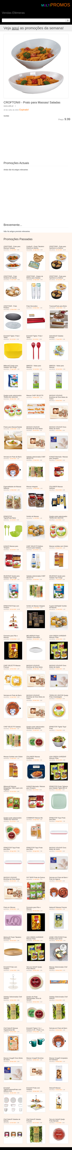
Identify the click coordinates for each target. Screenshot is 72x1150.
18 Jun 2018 (59, 490)
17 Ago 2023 (59, 339)
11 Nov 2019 (13, 970)
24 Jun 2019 (13, 791)
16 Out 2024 (59, 369)
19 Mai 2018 (13, 490)
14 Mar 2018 (59, 307)
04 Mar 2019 (36, 669)
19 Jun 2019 (59, 760)
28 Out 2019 (13, 940)
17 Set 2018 (59, 579)
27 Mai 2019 (59, 730)
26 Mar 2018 (59, 400)
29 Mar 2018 (36, 397)
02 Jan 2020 (59, 1000)
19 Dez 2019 (13, 1000)
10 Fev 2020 (13, 1031)
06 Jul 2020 (13, 339)
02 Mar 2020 (59, 1030)
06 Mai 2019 (13, 728)
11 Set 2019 (36, 879)
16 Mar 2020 (59, 1089)
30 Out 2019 (36, 940)
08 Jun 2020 (36, 1122)
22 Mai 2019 (36, 730)
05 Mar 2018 (13, 399)
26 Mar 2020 (13, 1092)
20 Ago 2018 (59, 548)
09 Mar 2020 (13, 1061)
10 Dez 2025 (13, 309)
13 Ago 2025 (36, 279)
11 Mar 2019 (13, 697)
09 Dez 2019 (59, 970)
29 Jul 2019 (58, 789)
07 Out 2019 (59, 909)
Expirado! (24, 109)
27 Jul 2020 (58, 1122)
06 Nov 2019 (59, 940)
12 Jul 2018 (13, 520)
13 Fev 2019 (59, 639)
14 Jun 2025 (13, 279)
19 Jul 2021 (35, 339)
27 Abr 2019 (59, 698)
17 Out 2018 (36, 607)
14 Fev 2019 (13, 669)
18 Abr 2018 (13, 428)
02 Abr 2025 (59, 249)
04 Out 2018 (13, 609)
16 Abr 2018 (36, 430)
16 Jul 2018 (13, 549)
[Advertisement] (31, 139)
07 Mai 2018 (36, 460)
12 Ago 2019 (36, 819)
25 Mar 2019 (36, 700)
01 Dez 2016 (36, 307)
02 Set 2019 (59, 851)
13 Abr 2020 (13, 1122)
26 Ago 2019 (59, 821)
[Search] (67, 20)
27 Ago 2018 (13, 579)
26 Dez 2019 (36, 1001)
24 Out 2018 (13, 639)
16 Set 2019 (59, 881)
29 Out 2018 (36, 639)
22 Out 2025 (59, 279)
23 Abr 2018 (13, 458)
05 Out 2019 (36, 910)
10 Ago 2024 (36, 249)
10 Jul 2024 (36, 369)
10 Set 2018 (36, 579)
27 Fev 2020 (36, 1031)
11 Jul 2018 (36, 518)
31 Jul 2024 (13, 249)
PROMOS (60, 4)
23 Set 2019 (13, 909)
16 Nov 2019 (36, 970)
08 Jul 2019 (35, 789)
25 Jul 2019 (13, 821)
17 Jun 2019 (36, 760)
